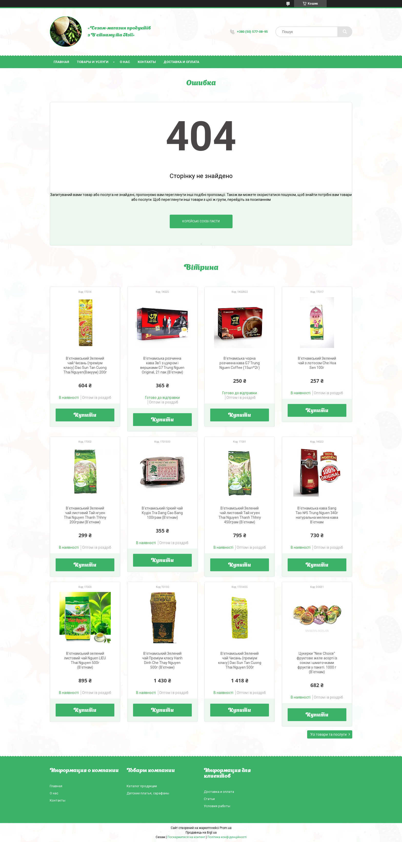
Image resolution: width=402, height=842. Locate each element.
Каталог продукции (142, 786)
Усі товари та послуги (328, 734)
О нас (125, 62)
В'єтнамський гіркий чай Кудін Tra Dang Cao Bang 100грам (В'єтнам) (162, 512)
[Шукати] (344, 31)
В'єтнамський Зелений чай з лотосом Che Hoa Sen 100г (317, 363)
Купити (85, 415)
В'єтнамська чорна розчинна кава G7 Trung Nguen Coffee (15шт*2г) (239, 363)
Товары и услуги (92, 62)
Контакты (147, 62)
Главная (61, 62)
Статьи (209, 799)
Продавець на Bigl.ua (201, 832)
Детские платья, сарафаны (148, 793)
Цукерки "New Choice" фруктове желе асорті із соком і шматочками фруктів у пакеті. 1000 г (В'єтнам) (317, 662)
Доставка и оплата (181, 62)
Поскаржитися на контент (186, 837)
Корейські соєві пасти (201, 221)
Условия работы (217, 806)
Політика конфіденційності (227, 837)
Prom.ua (226, 828)
